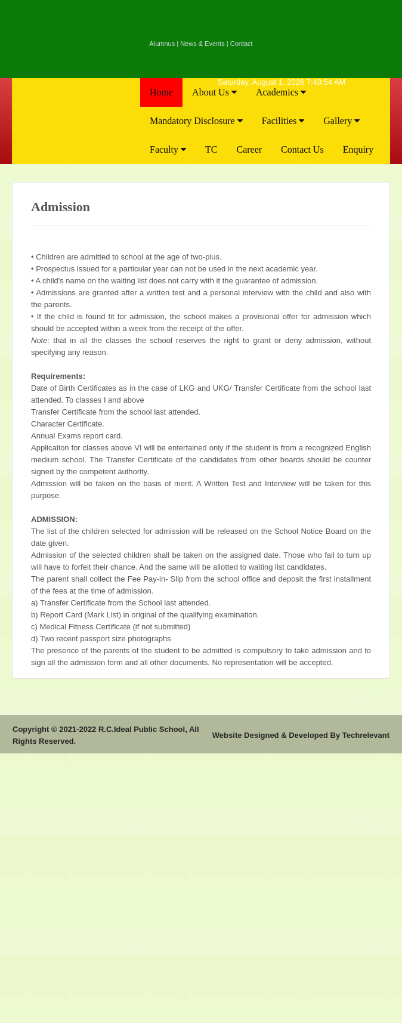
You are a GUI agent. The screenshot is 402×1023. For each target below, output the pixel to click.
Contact (241, 43)
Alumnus (162, 43)
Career (249, 149)
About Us (214, 92)
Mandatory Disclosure (196, 121)
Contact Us (302, 149)
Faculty (168, 149)
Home (161, 92)
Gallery (341, 121)
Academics (281, 92)
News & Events (202, 43)
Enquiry (358, 149)
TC (211, 149)
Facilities (283, 121)
